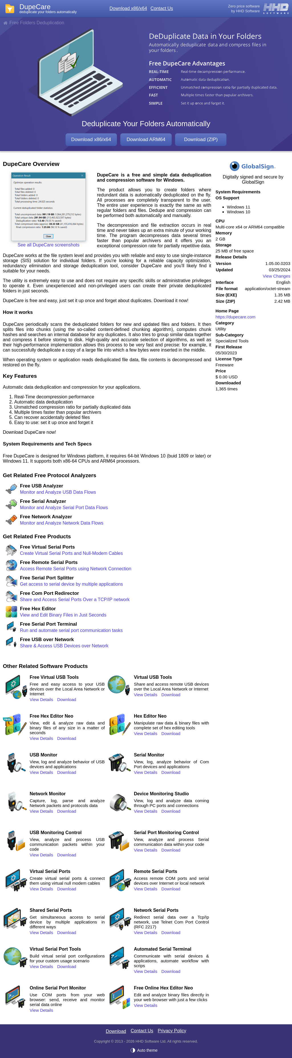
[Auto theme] (146, 1050)
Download (66, 699)
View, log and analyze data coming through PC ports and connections (171, 803)
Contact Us (162, 8)
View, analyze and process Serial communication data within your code (171, 842)
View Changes (276, 276)
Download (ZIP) (201, 139)
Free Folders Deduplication (36, 22)
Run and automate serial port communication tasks (71, 630)
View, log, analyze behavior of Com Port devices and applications (171, 764)
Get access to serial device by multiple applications (71, 584)
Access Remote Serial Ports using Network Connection (75, 568)
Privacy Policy (172, 1030)
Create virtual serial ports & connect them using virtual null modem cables (67, 881)
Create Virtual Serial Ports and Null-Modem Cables (71, 553)
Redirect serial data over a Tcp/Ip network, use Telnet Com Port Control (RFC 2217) (171, 922)
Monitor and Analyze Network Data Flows (62, 523)
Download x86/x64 (128, 8)
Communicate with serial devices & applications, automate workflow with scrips (171, 960)
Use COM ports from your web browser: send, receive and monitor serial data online (67, 999)
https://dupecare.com (236, 316)
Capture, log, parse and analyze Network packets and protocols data (67, 803)
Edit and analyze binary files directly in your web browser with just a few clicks (171, 997)
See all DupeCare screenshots (48, 244)
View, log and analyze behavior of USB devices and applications (67, 764)
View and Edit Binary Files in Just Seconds (63, 615)
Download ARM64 (146, 139)
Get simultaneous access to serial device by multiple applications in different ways (67, 922)
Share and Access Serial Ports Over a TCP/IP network (74, 599)
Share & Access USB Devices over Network (64, 645)
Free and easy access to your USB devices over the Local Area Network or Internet (67, 689)
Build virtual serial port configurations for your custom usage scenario (67, 958)
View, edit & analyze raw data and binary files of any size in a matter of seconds (67, 727)
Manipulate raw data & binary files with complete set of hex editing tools (171, 725)
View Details (41, 699)
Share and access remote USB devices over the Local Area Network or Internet (171, 686)
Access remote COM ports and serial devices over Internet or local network (171, 881)
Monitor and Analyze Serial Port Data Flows (64, 507)
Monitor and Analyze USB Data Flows (58, 492)
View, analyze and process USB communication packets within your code (67, 844)
